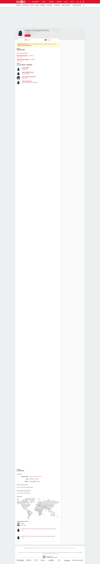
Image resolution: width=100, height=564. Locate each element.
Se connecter (25, 5)
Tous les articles (48, 552)
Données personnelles (62, 552)
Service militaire (66, 5)
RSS (31, 552)
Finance (59, 1)
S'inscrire (18, 5)
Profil (28, 40)
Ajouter (28, 35)
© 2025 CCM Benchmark (53, 553)
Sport (44, 1)
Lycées (31, 5)
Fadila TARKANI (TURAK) (28, 72)
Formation (38, 552)
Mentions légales (79, 552)
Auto (65, 1)
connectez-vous (51, 44)
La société (43, 552)
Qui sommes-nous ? (22, 552)
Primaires (43, 5)
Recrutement (54, 552)
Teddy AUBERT (25, 67)
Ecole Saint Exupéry (22, 55)
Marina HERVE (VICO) (27, 81)
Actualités (35, 1)
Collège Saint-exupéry (23, 59)
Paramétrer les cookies (71, 552)
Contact (27, 552)
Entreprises (57, 5)
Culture (51, 1)
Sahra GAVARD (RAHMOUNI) (28, 76)
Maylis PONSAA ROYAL (26, 528)
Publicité (34, 552)
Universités (49, 5)
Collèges (37, 5)
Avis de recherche (76, 5)
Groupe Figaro (45, 553)
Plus (72, 1)
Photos (49, 40)
